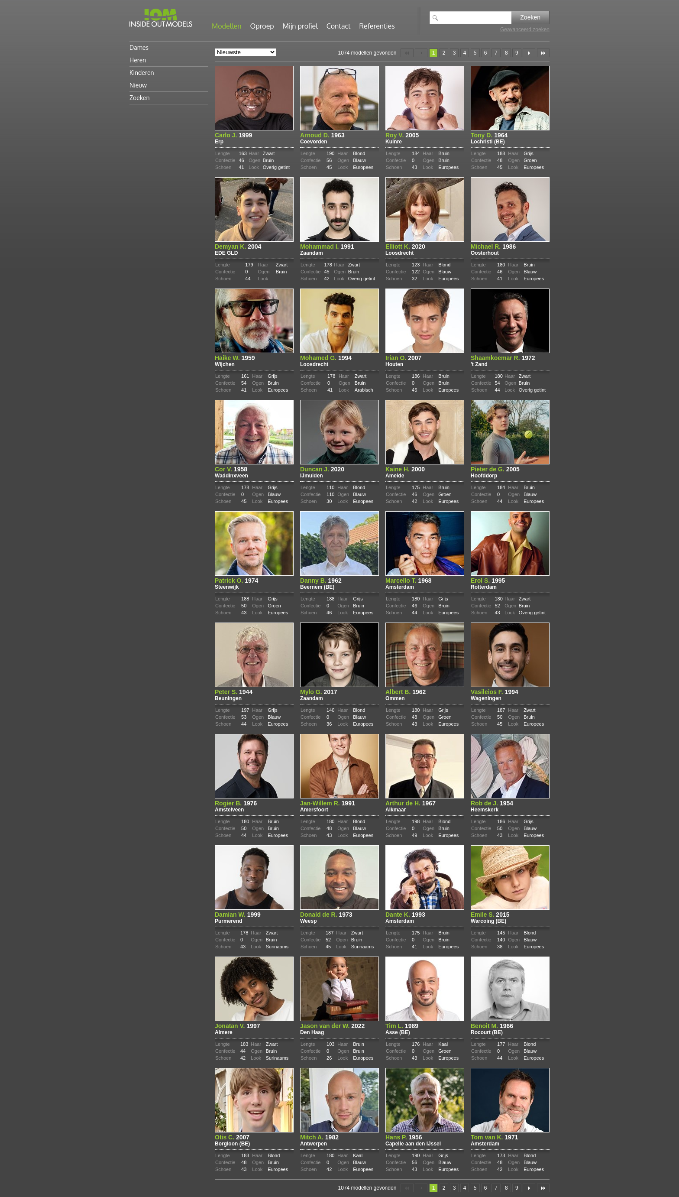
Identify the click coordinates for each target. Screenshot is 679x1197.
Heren (137, 60)
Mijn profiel (300, 26)
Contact (339, 26)
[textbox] (476, 17)
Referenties (377, 26)
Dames (139, 47)
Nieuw (138, 85)
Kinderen (141, 72)
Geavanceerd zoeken (525, 29)
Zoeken (530, 17)
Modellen (227, 26)
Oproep (262, 26)
